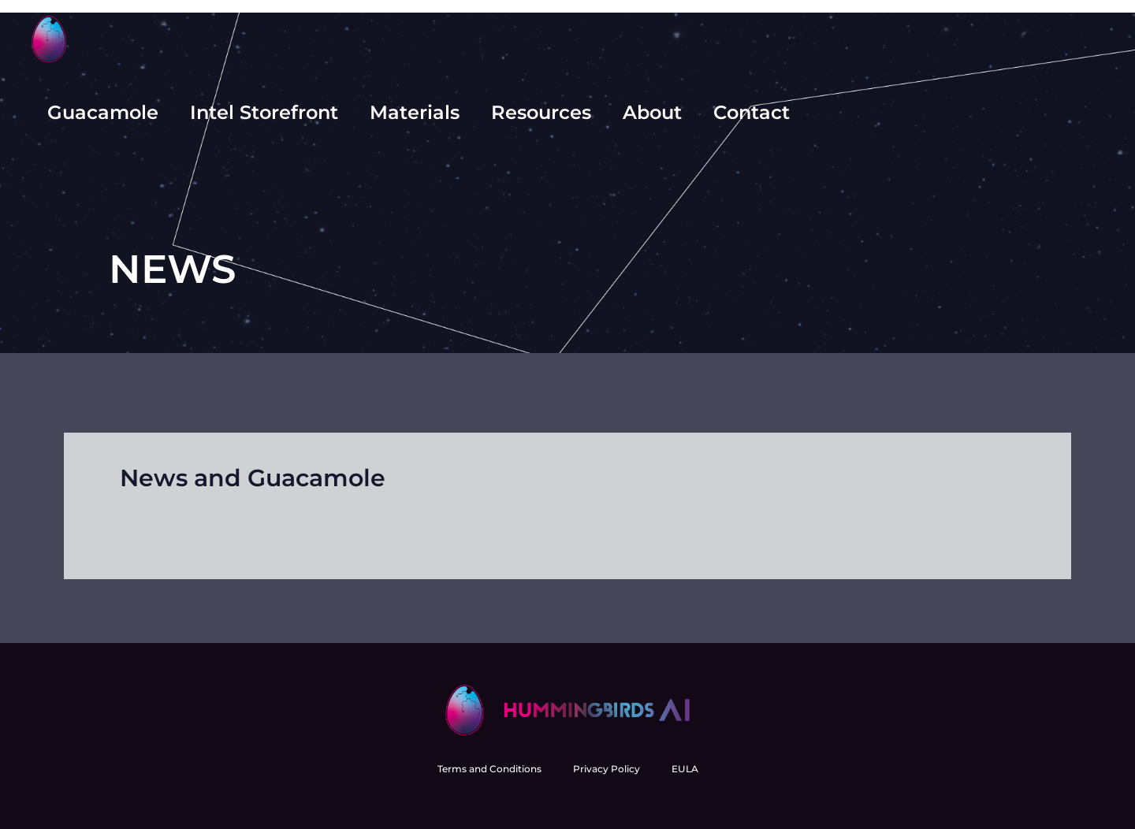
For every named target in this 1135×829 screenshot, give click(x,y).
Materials (415, 112)
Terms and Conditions (489, 769)
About (652, 112)
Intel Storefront (264, 112)
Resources (541, 112)
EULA (685, 769)
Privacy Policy (606, 769)
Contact (751, 112)
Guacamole (102, 112)
